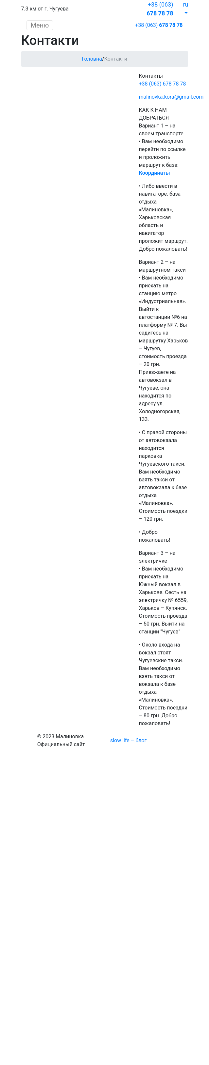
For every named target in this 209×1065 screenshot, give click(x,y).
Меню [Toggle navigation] (40, 25)
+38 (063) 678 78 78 (162, 84)
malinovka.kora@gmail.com (171, 97)
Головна (92, 59)
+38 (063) (159, 25)
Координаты (154, 173)
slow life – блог (128, 740)
